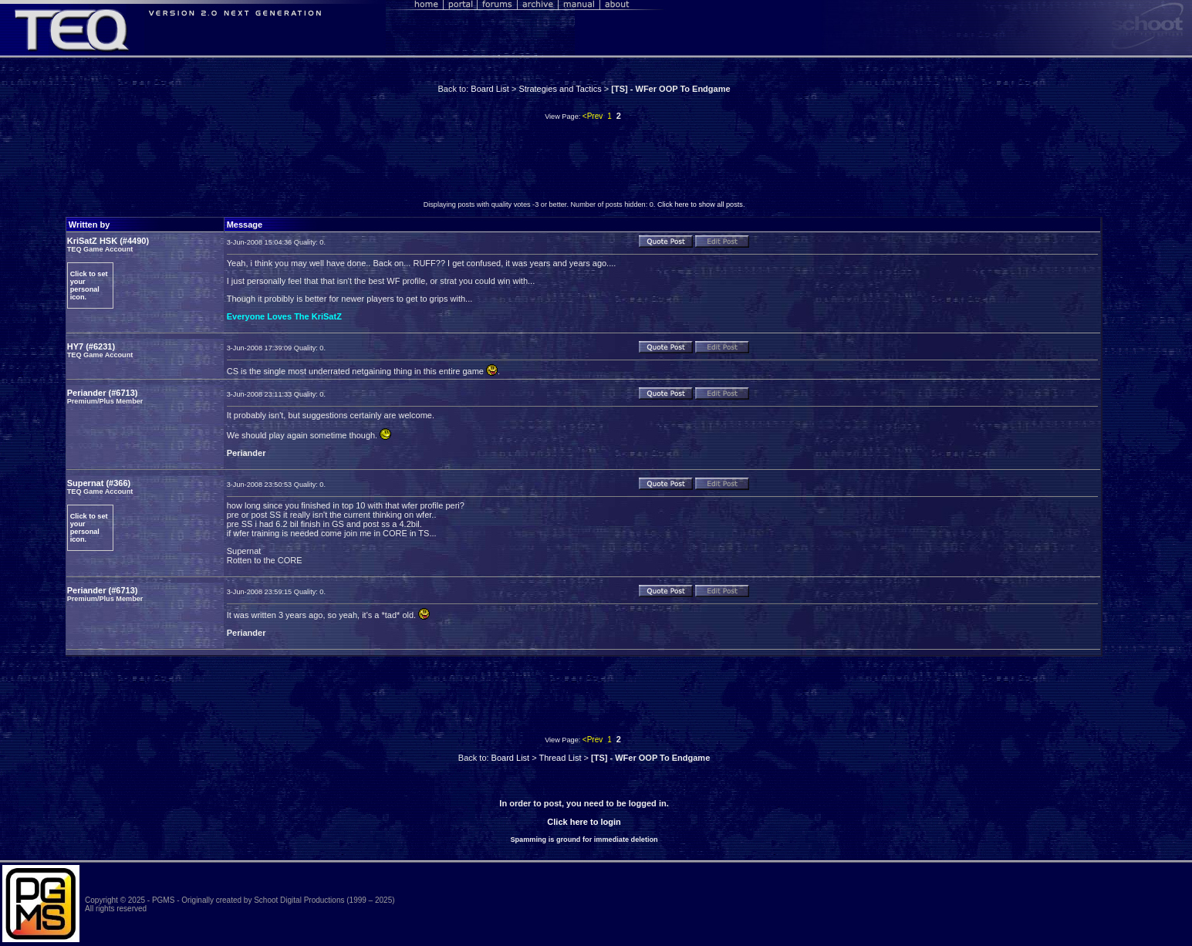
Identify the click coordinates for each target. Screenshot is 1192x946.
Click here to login (583, 821)
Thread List (560, 757)
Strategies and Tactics (559, 88)
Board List (490, 88)
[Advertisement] (584, 164)
